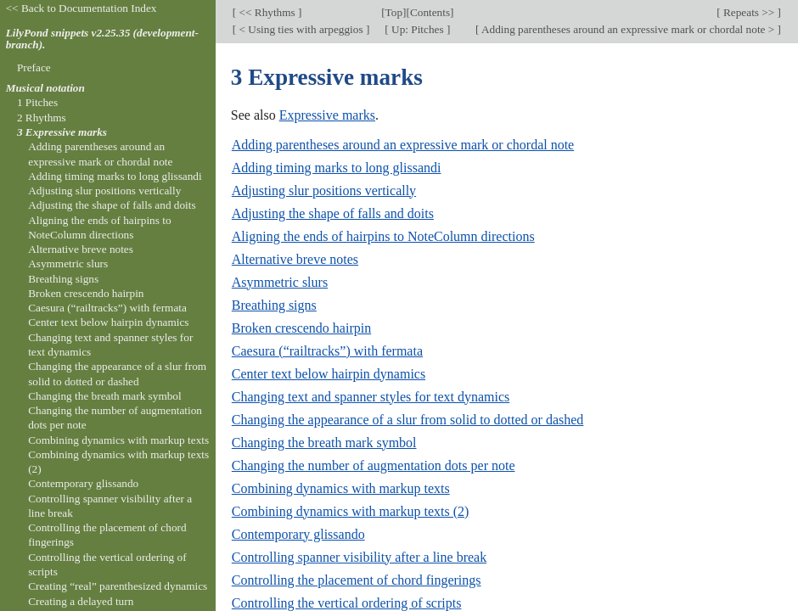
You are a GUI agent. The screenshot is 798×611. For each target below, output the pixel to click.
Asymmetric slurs (280, 282)
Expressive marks (327, 115)
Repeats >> (749, 12)
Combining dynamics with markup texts (341, 488)
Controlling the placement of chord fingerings (356, 580)
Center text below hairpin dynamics (328, 374)
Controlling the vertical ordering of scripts (347, 603)
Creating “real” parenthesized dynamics (117, 586)
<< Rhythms (267, 12)
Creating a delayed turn (80, 601)
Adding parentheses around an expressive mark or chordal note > (628, 29)
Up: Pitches (418, 29)
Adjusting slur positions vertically (324, 190)
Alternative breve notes (295, 259)
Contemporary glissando (298, 534)
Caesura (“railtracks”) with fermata (327, 351)
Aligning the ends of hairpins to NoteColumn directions (383, 236)
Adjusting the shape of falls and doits (333, 213)
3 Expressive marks (62, 132)
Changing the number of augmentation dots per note (373, 465)
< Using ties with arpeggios (301, 29)
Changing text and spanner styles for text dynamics (370, 397)
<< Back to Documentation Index (81, 8)
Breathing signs (274, 305)
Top (393, 12)
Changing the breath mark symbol (324, 442)
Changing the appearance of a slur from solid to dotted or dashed (408, 419)
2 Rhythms (41, 117)
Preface (34, 67)
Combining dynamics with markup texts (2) (350, 511)
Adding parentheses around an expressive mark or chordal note (403, 144)
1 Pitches (37, 102)
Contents (430, 12)
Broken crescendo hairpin (301, 328)
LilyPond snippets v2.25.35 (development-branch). (102, 39)
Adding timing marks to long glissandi (336, 167)
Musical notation (45, 87)
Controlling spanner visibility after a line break (359, 557)
